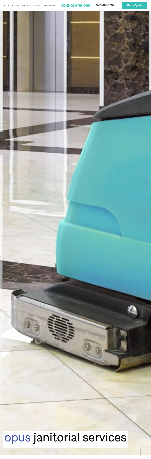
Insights (36, 5)
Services (15, 5)
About (6, 5)
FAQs (45, 5)
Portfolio (26, 5)
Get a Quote (135, 5)
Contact (52, 5)
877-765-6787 (105, 5)
